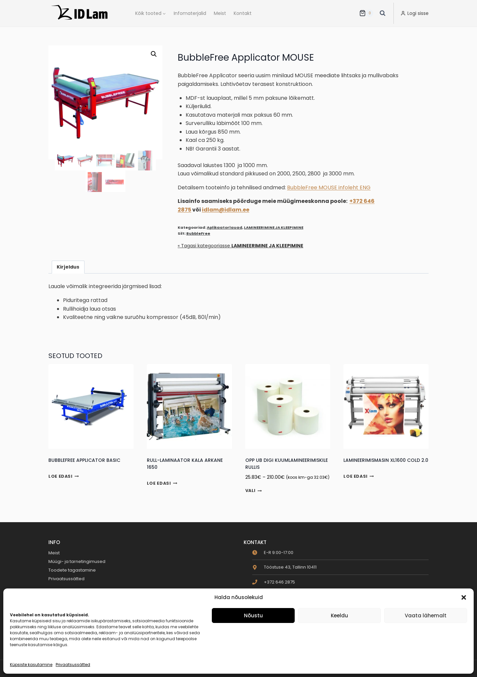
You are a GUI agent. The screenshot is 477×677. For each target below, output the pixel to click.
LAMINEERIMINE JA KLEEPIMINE (273, 227)
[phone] (273, 582)
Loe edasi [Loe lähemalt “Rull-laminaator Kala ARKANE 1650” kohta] (162, 483)
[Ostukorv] (366, 13)
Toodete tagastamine (72, 570)
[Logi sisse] (414, 13)
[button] (463, 597)
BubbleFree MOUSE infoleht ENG (329, 187)
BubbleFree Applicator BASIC (84, 460)
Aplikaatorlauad (224, 227)
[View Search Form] (382, 13)
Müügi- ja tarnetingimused (76, 561)
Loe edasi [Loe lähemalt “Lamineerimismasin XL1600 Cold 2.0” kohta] (358, 476)
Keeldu (339, 615)
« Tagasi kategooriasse (240, 245)
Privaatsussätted (73, 664)
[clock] (272, 552)
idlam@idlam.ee (225, 210)
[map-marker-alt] (284, 567)
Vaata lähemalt (426, 615)
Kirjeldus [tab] (68, 267)
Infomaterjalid (190, 13)
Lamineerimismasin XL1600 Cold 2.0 (385, 460)
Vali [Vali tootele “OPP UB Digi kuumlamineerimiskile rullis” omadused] (253, 491)
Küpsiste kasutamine (31, 664)
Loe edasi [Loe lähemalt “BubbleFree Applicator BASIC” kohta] (63, 476)
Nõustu (253, 615)
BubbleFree (198, 233)
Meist (220, 13)
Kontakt (243, 13)
